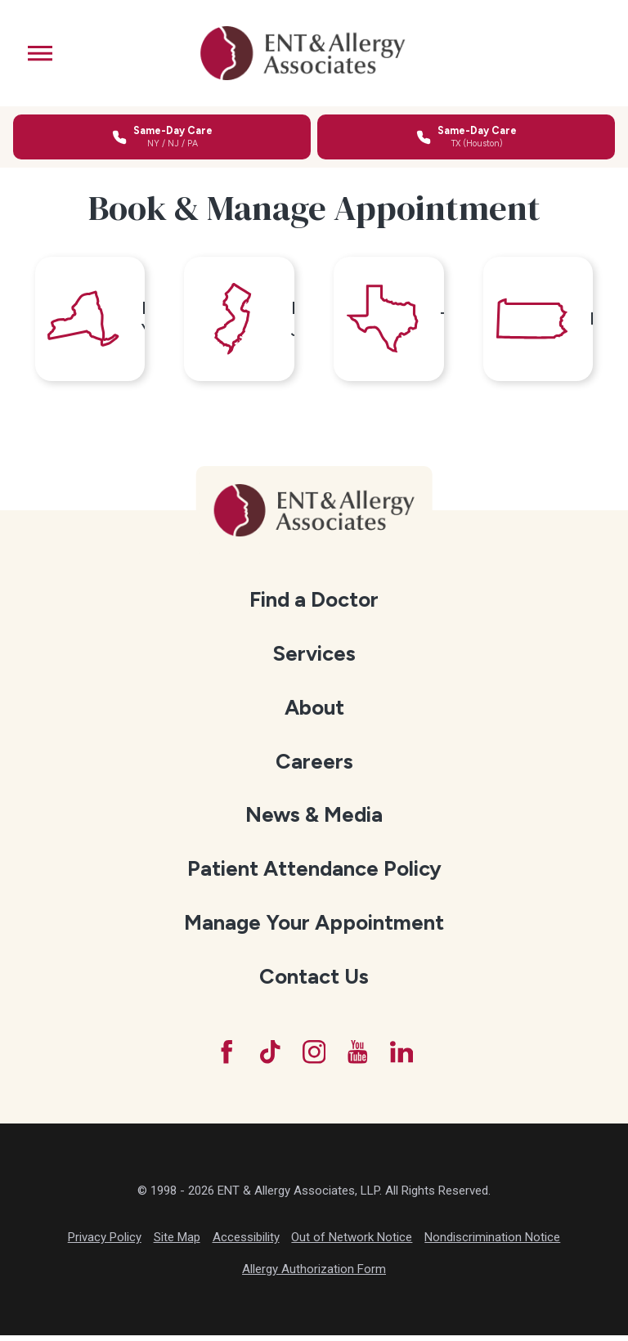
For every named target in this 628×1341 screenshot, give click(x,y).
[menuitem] (314, 605)
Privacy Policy (104, 1243)
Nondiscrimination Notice (492, 1243)
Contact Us (314, 980)
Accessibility (246, 1243)
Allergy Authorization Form (314, 1274)
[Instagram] (314, 1056)
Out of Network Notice (351, 1243)
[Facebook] (224, 1056)
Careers (314, 765)
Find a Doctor (314, 603)
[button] (40, 53)
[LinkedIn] (404, 1056)
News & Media (314, 818)
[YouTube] (359, 1056)
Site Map (177, 1243)
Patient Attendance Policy (314, 872)
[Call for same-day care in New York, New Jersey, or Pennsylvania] (162, 136)
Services (314, 657)
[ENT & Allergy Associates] (303, 53)
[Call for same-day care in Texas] (466, 136)
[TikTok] (269, 1056)
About (314, 711)
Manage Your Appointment (314, 926)
